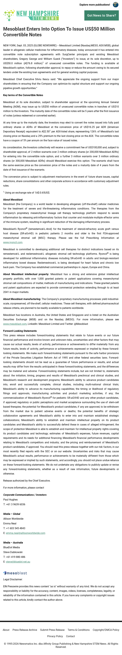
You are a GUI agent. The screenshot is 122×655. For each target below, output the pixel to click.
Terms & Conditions (79, 629)
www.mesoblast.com (15, 323)
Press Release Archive (25, 629)
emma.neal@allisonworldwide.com (25, 533)
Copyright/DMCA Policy (106, 629)
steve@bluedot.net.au (18, 561)
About (6, 629)
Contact (70, 636)
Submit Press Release (52, 629)
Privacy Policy (55, 636)
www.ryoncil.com (12, 242)
